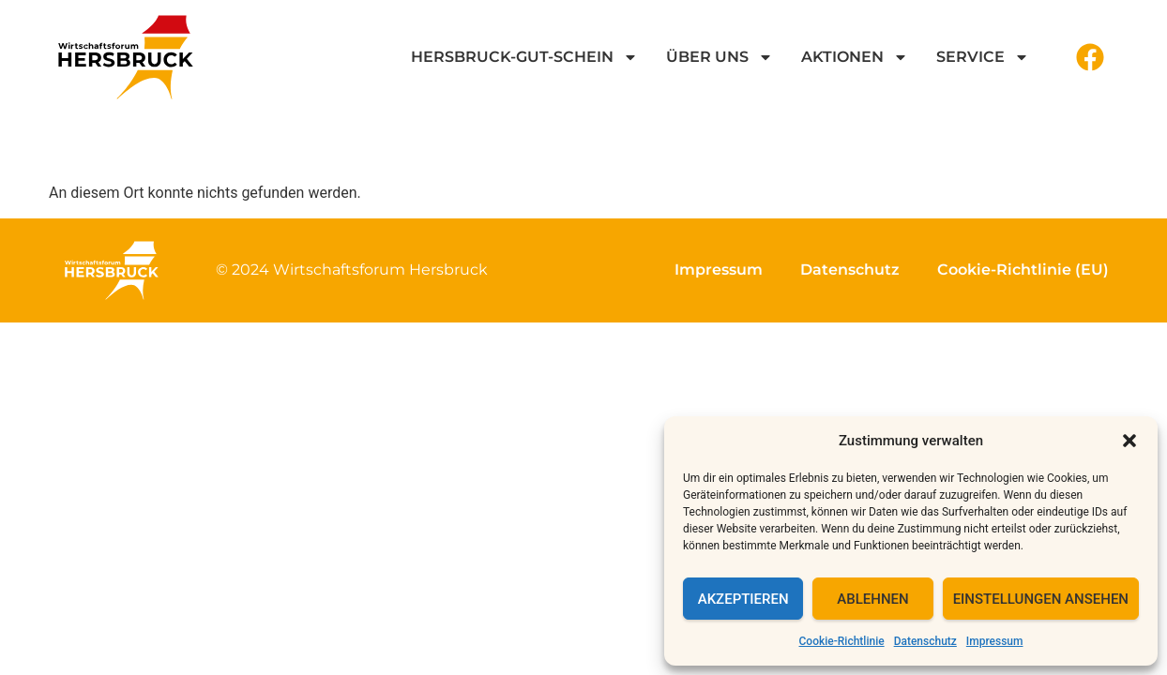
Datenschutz (925, 641)
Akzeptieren (743, 599)
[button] (1129, 440)
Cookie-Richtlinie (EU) (1023, 269)
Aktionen (854, 57)
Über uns (719, 57)
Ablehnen (872, 599)
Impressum (994, 641)
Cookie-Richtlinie (842, 641)
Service (982, 57)
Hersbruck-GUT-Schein (524, 57)
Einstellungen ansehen (1041, 599)
